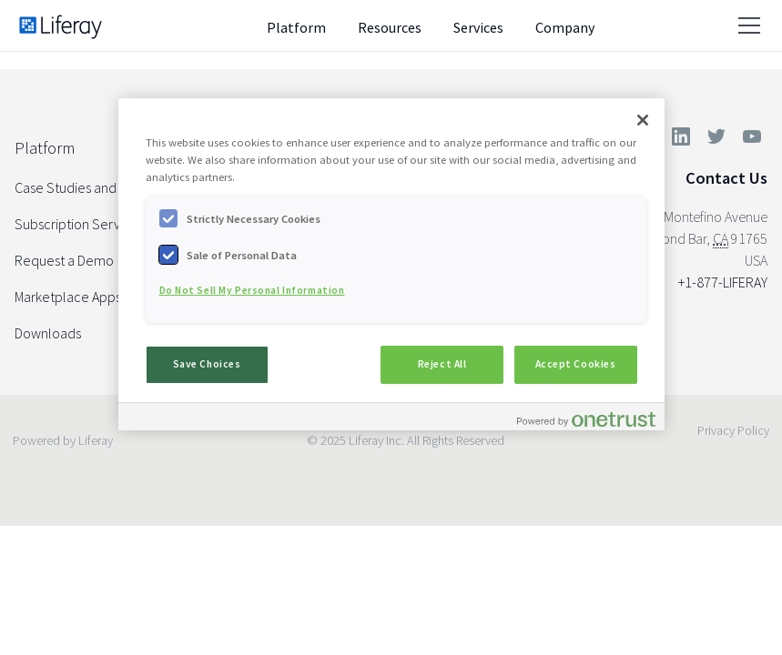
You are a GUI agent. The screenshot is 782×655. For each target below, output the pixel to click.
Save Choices (207, 364)
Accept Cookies (575, 364)
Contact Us (726, 177)
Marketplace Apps (68, 296)
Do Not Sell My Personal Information (252, 290)
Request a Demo (64, 260)
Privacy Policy (733, 430)
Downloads (48, 333)
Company (564, 27)
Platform (296, 27)
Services (478, 27)
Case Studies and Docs (81, 187)
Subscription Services (79, 224)
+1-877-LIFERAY (722, 282)
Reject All (442, 364)
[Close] (643, 120)
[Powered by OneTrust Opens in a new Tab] (586, 419)
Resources (389, 27)
